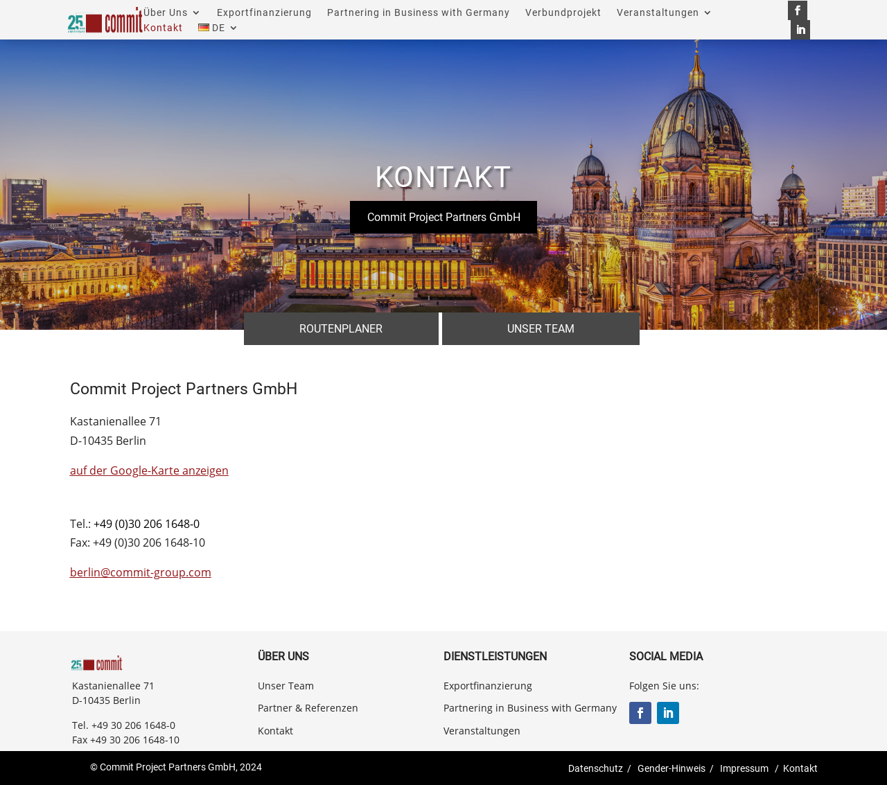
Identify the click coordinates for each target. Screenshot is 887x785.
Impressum (744, 768)
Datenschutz (595, 768)
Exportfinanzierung (264, 13)
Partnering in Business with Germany (418, 13)
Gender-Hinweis (671, 768)
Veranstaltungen (658, 13)
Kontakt (163, 28)
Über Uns (165, 13)
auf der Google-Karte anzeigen (149, 470)
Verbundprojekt (563, 13)
